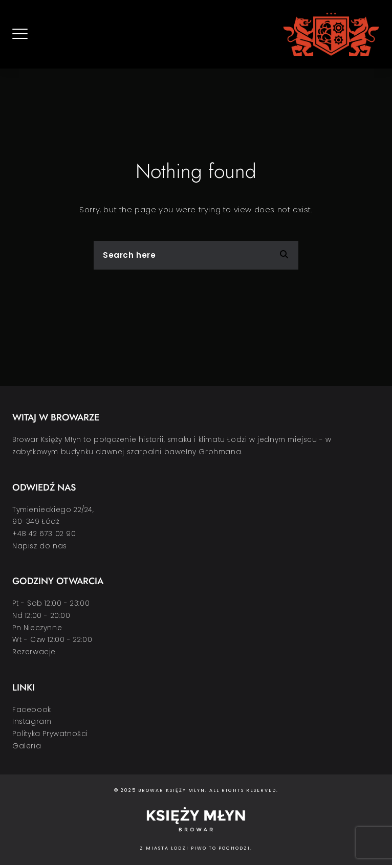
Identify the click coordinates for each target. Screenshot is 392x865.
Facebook (31, 710)
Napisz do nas (39, 546)
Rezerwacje (34, 652)
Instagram (31, 721)
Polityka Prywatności (50, 734)
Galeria (26, 746)
